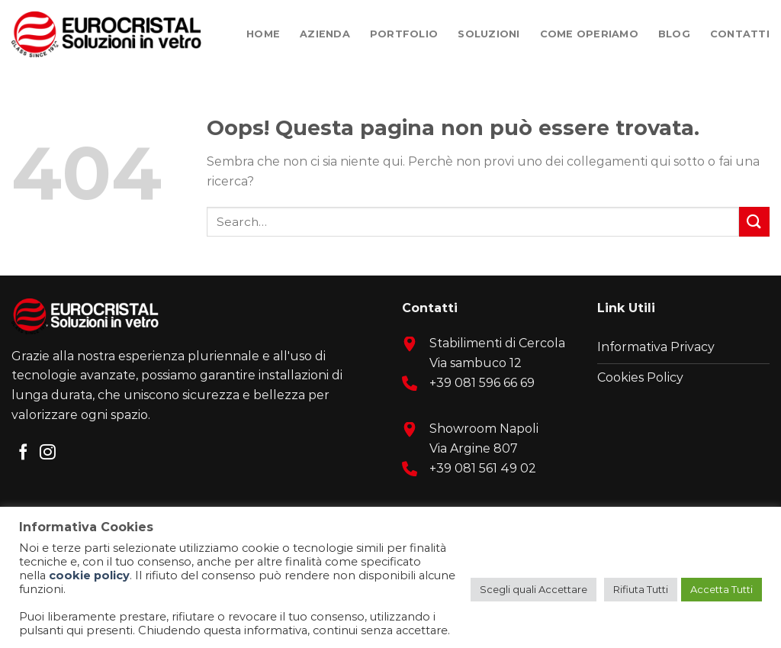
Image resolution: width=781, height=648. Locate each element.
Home (263, 34)
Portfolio (404, 34)
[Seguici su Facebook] (23, 453)
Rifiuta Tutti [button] (640, 589)
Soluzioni (488, 34)
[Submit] (754, 222)
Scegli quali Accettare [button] (533, 589)
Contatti (740, 34)
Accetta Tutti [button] (721, 589)
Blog (674, 34)
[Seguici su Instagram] (48, 453)
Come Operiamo (589, 34)
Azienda (325, 34)
